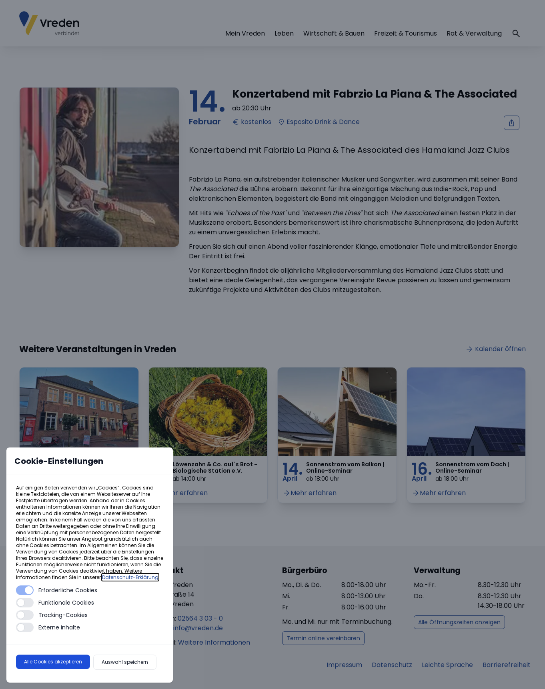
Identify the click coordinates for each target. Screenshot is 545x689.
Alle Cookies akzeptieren (53, 661)
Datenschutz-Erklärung (130, 577)
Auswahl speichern (125, 662)
